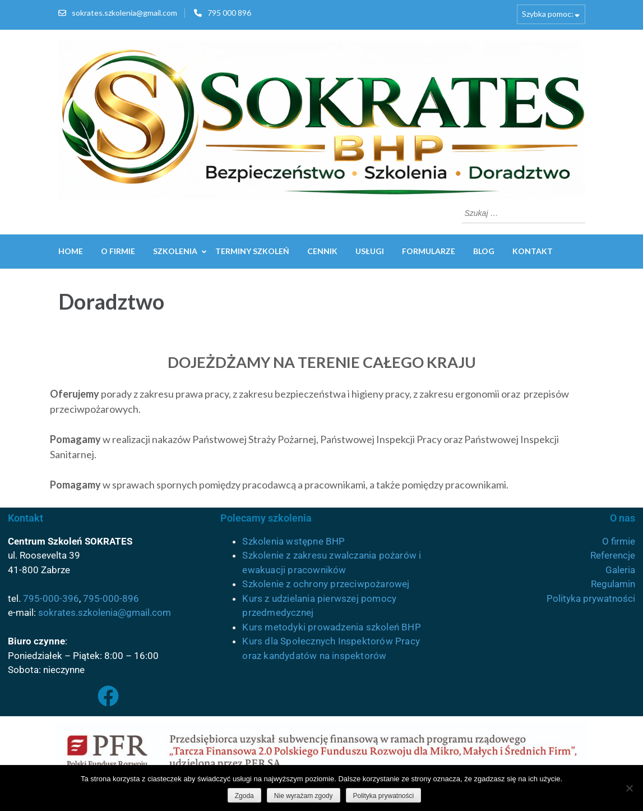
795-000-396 (51, 598)
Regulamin (613, 583)
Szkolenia (175, 251)
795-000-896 (111, 598)
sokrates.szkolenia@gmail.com (124, 12)
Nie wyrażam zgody (303, 796)
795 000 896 (229, 12)
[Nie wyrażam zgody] (629, 788)
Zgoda (244, 796)
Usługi (369, 251)
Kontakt (532, 251)
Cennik (322, 251)
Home (70, 251)
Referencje (612, 555)
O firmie (118, 251)
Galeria (620, 569)
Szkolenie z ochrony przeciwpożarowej (325, 583)
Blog (483, 251)
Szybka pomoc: (547, 14)
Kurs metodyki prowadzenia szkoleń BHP (331, 627)
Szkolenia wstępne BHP (293, 541)
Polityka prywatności (591, 598)
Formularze (428, 251)
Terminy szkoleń (252, 251)
